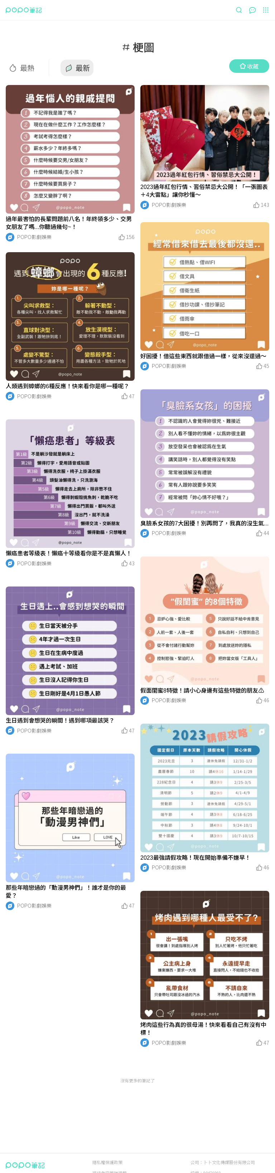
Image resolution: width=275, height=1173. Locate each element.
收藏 (249, 66)
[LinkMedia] (70, 149)
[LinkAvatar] (10, 237)
